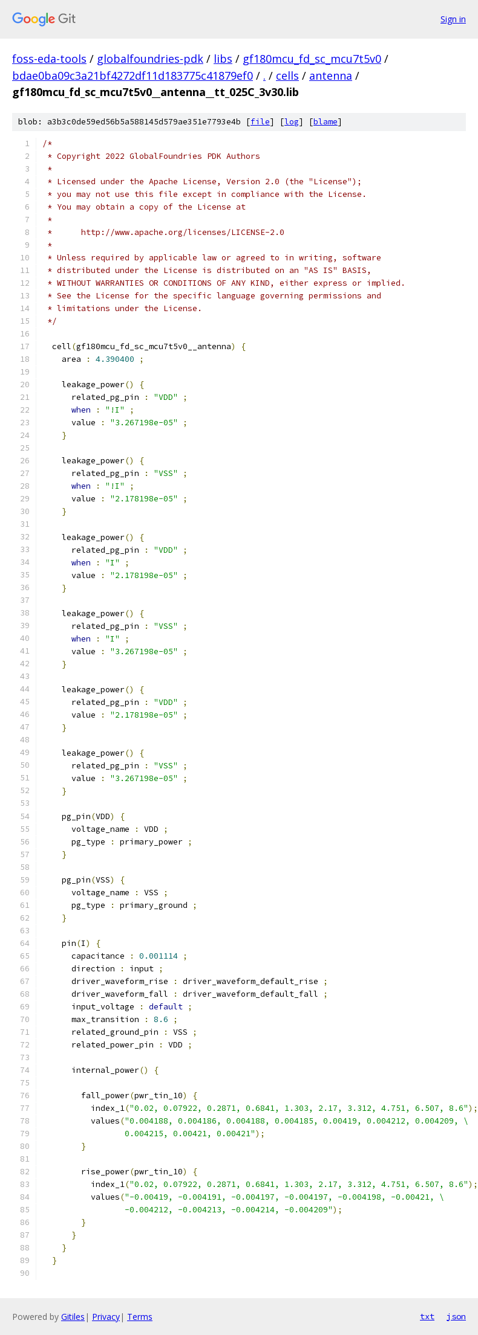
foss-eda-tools (49, 58)
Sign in (453, 19)
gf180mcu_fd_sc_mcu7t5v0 (312, 58)
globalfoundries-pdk (150, 58)
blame (325, 122)
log (291, 122)
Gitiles (73, 1316)
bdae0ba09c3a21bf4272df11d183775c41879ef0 (132, 75)
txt (427, 1316)
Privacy (106, 1316)
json (456, 1316)
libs (223, 58)
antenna (330, 75)
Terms (139, 1316)
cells (287, 75)
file (260, 122)
